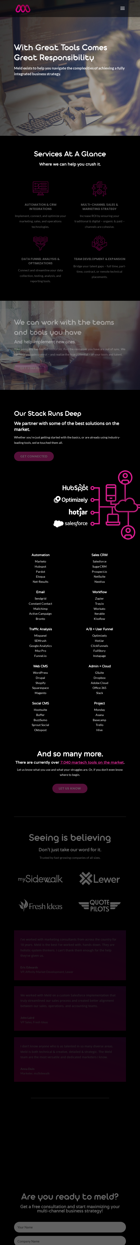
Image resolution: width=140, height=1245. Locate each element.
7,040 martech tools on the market (92, 762)
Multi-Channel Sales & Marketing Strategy (99, 206)
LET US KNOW (70, 788)
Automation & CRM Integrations (40, 206)
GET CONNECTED (33, 456)
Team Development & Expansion (99, 259)
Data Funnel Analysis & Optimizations (40, 261)
